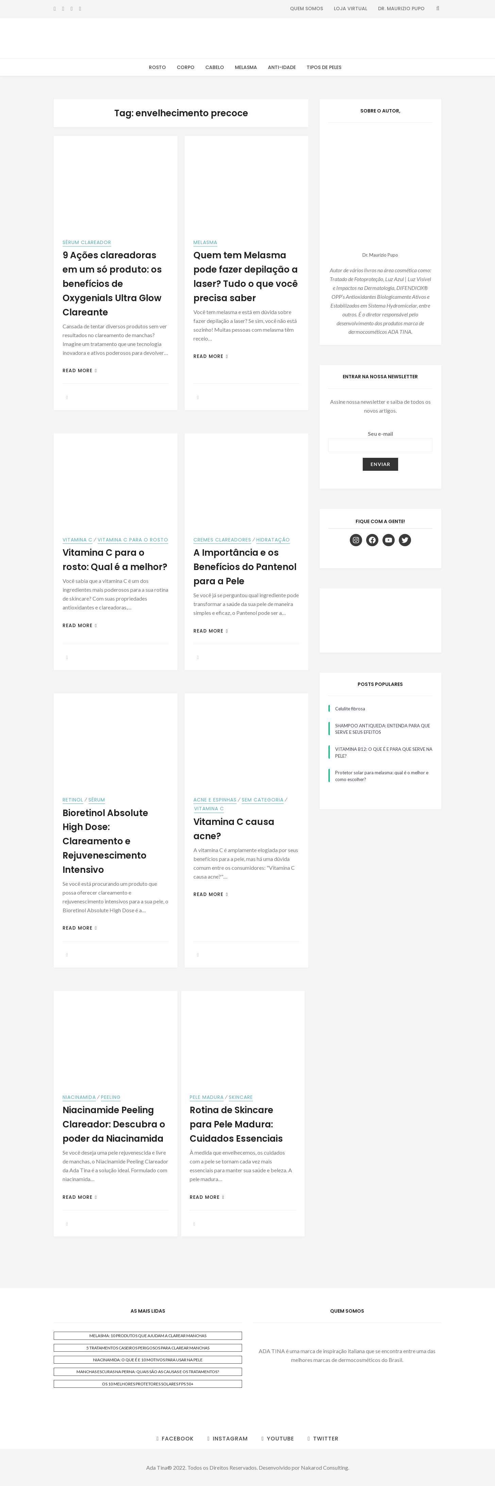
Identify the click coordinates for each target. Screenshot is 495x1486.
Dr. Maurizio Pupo (401, 8)
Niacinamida (79, 1097)
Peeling (111, 1097)
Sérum (96, 799)
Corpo (185, 67)
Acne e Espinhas (215, 799)
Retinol (73, 799)
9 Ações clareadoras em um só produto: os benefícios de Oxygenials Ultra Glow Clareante (112, 283)
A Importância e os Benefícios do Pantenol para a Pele (244, 567)
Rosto (157, 67)
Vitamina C (77, 539)
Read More (80, 370)
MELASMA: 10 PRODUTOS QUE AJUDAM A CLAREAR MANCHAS (147, 1335)
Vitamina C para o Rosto (133, 539)
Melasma (246, 67)
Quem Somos (306, 8)
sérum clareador (87, 242)
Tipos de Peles (324, 67)
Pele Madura (207, 1097)
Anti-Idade (282, 67)
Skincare (241, 1097)
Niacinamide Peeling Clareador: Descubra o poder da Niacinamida (114, 1124)
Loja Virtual (350, 8)
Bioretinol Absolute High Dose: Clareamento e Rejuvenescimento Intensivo (105, 841)
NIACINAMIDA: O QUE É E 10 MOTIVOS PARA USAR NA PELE (148, 1359)
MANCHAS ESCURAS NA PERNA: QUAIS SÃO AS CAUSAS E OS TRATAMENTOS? (147, 1371)
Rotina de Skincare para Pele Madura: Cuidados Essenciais (236, 1124)
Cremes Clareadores (222, 539)
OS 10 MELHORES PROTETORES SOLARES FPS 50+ (147, 1383)
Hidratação (273, 539)
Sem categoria (263, 799)
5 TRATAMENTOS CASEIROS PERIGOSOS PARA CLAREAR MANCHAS (147, 1347)
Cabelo (214, 67)
